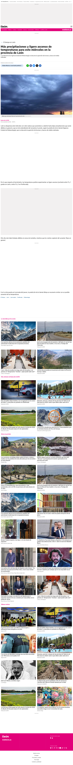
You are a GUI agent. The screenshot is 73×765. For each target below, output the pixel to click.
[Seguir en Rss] (66, 748)
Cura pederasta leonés (53, 1)
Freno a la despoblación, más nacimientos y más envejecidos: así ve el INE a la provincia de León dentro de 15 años (18, 487)
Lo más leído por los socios (8, 319)
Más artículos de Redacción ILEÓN (10, 377)
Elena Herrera (4, 543)
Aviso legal (36, 759)
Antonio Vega (40, 710)
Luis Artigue (3, 682)
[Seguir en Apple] (52, 738)
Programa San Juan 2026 (39, 1)
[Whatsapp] (27, 65)
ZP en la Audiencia (20, 1)
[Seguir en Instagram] (58, 748)
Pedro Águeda (40, 571)
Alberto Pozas (11, 573)
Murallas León (32, 1)
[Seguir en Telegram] (56, 748)
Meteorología (27, 297)
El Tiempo (3, 297)
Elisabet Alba (4, 462)
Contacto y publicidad (36, 761)
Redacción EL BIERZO (42, 684)
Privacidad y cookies (36, 757)
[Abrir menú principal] (71, 26)
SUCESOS (66, 1)
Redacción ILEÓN (5, 120)
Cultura (14, 29)
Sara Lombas (4, 490)
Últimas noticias (5, 604)
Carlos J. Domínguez (5, 373)
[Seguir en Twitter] (52, 748)
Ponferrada (19, 297)
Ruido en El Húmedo (61, 1)
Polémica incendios (47, 1)
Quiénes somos (36, 753)
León (8, 297)
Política (9, 29)
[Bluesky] (34, 65)
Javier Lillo (10, 543)
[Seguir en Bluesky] (50, 748)
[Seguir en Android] (50, 738)
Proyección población (13, 1)
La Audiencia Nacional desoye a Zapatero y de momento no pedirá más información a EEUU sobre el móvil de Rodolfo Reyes (54, 541)
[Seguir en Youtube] (60, 748)
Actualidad (4, 29)
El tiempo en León (9, 42)
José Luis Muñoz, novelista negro (10, 680)
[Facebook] (30, 65)
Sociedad (20, 29)
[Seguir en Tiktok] (62, 748)
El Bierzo (37, 29)
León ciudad (13, 297)
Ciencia (25, 29)
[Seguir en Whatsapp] (64, 748)
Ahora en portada (6, 434)
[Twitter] (37, 65)
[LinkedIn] (40, 65)
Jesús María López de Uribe (7, 345)
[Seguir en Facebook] (54, 748)
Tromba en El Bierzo (26, 1)
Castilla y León (43, 29)
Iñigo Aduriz (17, 573)
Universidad (31, 29)
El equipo (36, 755)
